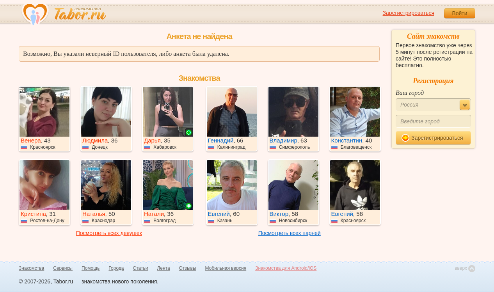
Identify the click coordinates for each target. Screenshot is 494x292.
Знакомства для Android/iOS (285, 268)
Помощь (91, 268)
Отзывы (187, 268)
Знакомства (31, 268)
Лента (163, 268)
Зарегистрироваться (408, 13)
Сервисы (63, 268)
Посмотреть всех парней (289, 233)
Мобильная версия (226, 268)
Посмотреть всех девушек (109, 233)
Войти (459, 13)
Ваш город (410, 92)
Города (116, 268)
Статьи (140, 268)
